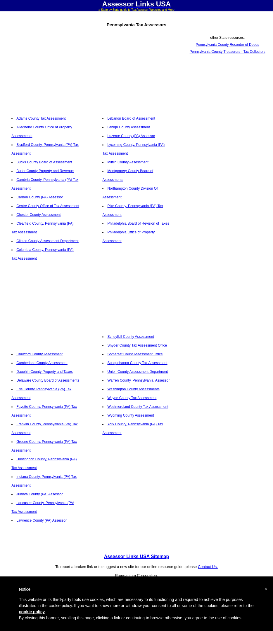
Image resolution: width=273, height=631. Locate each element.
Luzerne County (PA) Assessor (131, 136)
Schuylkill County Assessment (130, 337)
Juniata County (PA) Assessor (39, 494)
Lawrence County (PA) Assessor (41, 520)
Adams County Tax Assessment (41, 118)
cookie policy (32, 611)
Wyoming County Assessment (130, 415)
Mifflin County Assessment (127, 162)
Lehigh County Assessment (128, 127)
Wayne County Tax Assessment (131, 398)
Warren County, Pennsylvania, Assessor (138, 380)
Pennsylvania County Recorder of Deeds (227, 45)
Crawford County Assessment (39, 354)
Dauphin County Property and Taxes (44, 372)
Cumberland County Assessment (42, 363)
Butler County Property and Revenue (45, 171)
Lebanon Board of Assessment (131, 118)
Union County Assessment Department (137, 372)
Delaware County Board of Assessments (47, 380)
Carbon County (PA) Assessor (39, 197)
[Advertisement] (45, 70)
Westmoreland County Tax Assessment (137, 407)
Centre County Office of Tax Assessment (47, 206)
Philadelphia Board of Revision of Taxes (138, 223)
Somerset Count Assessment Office (135, 354)
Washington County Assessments (133, 389)
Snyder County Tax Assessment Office (137, 345)
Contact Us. (208, 566)
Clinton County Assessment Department (47, 241)
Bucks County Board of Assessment (44, 162)
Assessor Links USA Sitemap (136, 556)
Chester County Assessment (38, 215)
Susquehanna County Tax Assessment (137, 363)
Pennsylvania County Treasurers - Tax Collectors (227, 52)
